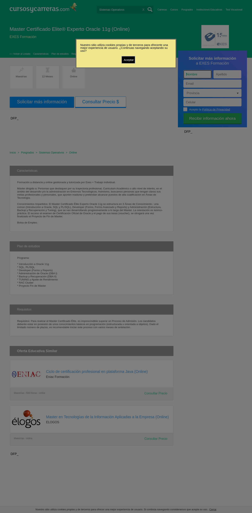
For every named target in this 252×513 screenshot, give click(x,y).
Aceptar (129, 59)
